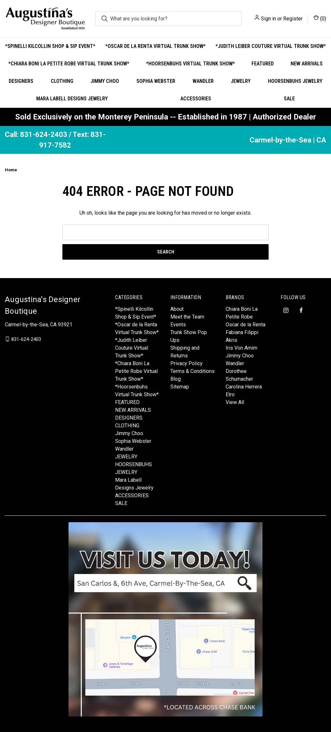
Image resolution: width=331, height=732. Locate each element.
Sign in (268, 19)
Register (293, 19)
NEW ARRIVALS (307, 64)
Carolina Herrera (244, 387)
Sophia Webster (155, 81)
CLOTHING (62, 81)
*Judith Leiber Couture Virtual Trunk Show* (271, 46)
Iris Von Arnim (241, 348)
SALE (121, 503)
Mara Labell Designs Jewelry (72, 99)
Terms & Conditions (192, 371)
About (177, 309)
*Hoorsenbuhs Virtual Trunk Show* (190, 64)
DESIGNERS (21, 81)
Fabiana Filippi (242, 332)
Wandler (203, 81)
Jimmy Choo (105, 81)
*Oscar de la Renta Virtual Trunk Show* (155, 46)
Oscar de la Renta (245, 324)
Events (178, 324)
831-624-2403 (26, 339)
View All (235, 402)
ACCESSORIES (195, 99)
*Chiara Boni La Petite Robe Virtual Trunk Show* (68, 64)
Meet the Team (187, 317)
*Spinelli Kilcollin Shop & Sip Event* (50, 46)
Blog (175, 379)
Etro (230, 394)
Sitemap (179, 387)
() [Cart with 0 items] (320, 18)
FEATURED (262, 64)
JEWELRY (241, 81)
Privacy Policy (186, 363)
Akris (231, 340)
